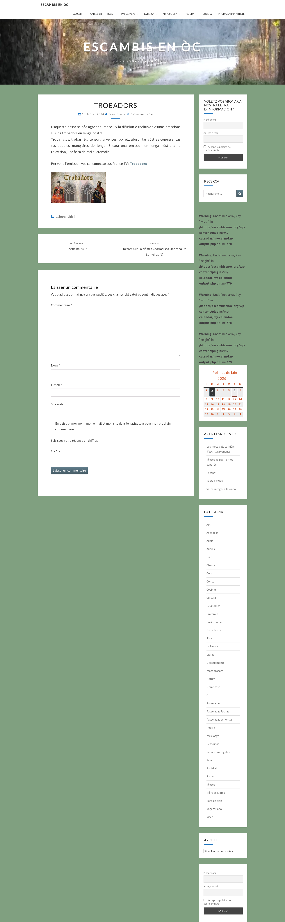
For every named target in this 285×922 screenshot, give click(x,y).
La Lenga (149, 13)
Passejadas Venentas (219, 719)
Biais (110, 13)
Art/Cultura (170, 13)
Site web (57, 404)
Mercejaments (215, 662)
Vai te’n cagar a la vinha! (221, 489)
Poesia (210, 727)
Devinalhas (213, 606)
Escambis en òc (54, 4)
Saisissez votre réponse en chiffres (74, 440)
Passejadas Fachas (217, 711)
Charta (210, 565)
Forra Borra (213, 630)
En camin (212, 614)
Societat (208, 13)
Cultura (61, 217)
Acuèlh (77, 13)
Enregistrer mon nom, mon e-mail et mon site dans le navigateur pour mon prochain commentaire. (113, 426)
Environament (215, 622)
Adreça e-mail (211, 133)
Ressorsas (212, 744)
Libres (210, 654)
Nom (55, 365)
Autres (210, 549)
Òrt (208, 695)
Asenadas (212, 533)
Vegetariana (214, 809)
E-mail (56, 385)
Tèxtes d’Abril (215, 481)
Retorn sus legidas (218, 752)
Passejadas (128, 13)
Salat (209, 760)
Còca (209, 573)
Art (208, 524)
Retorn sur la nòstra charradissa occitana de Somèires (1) (154, 249)
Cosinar (211, 589)
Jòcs (209, 638)
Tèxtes (210, 784)
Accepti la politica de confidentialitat (217, 148)
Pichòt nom (210, 119)
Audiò (209, 541)
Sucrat (210, 776)
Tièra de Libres (215, 792)
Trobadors (138, 163)
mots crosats (214, 671)
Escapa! (211, 473)
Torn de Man (214, 801)
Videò (71, 217)
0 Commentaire (142, 114)
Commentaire (61, 305)
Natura (190, 13)
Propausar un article (231, 13)
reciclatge (212, 736)
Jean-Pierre (117, 114)
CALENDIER (96, 13)
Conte (210, 581)
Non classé (213, 687)
